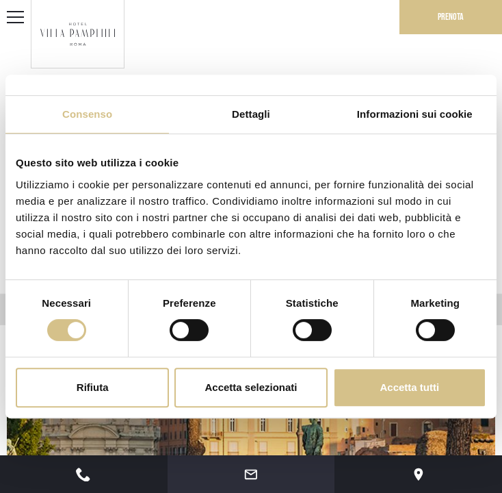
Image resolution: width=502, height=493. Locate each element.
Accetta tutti (409, 387)
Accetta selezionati (250, 387)
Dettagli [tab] (251, 114)
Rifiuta (93, 387)
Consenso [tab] (87, 114)
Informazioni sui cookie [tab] (415, 114)
